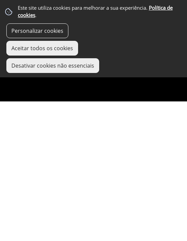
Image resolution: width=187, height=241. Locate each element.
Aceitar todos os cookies (42, 48)
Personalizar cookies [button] (37, 30)
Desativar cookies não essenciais (52, 65)
